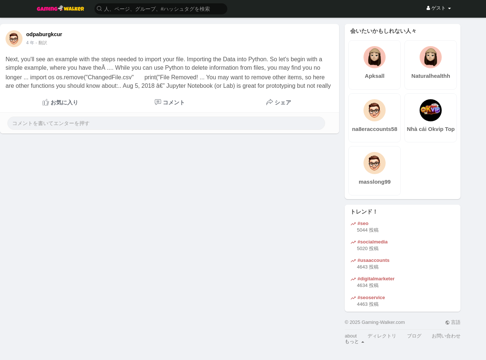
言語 (453, 322)
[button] (161, 8)
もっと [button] (354, 341)
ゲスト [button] (439, 8)
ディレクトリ (382, 335)
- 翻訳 (41, 42)
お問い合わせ (446, 335)
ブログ (414, 335)
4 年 (30, 42)
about (351, 335)
